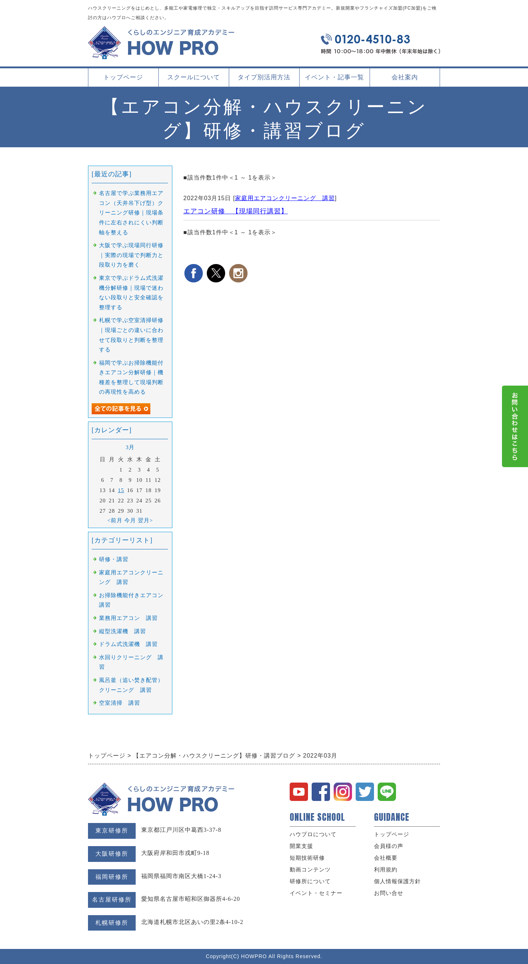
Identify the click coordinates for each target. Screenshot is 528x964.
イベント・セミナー (316, 893)
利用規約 (385, 870)
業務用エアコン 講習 (128, 618)
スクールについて (193, 80)
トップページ (123, 77)
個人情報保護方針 (397, 881)
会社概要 (385, 858)
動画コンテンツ (310, 870)
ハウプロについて (313, 834)
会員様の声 (388, 846)
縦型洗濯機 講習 (122, 631)
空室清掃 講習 (119, 703)
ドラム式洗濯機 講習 (128, 644)
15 (121, 490)
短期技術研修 (307, 858)
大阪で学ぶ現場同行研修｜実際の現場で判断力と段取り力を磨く (131, 255)
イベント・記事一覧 (334, 77)
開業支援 (301, 846)
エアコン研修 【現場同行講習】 (235, 211)
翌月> (145, 520)
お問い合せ (388, 893)
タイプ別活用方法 (264, 80)
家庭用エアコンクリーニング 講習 (285, 198)
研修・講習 (113, 559)
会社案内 (405, 80)
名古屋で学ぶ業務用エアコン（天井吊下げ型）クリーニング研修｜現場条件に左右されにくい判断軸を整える (131, 212)
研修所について (310, 881)
